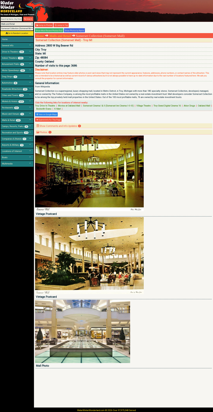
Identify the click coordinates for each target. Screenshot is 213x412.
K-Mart (57, 109)
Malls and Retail (60, 36)
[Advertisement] (116, 388)
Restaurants (10, 107)
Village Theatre (143, 105)
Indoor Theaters (13, 58)
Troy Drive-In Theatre (45, 105)
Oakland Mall (204, 105)
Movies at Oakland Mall (69, 105)
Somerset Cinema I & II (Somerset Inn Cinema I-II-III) (108, 105)
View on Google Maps (46, 114)
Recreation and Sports (15, 132)
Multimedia (7, 163)
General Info (7, 45)
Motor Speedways (13, 70)
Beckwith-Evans (43, 109)
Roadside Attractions (14, 89)
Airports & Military (13, 145)
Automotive (9, 83)
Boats (4, 157)
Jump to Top (61, 25)
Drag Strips (9, 76)
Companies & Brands (14, 139)
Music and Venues (13, 114)
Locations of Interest (12, 151)
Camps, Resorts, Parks (15, 126)
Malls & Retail (11, 120)
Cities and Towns (13, 95)
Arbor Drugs (189, 105)
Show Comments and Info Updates (58, 126)
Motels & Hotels (13, 101)
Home (5, 39)
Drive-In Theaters (13, 51)
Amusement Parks (13, 64)
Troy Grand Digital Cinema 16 (167, 105)
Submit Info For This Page (48, 120)
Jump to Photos (44, 25)
